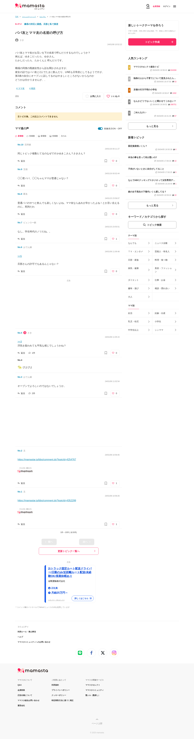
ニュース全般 (161, 243)
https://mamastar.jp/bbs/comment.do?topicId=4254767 (47, 459)
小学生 (158, 321)
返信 (23, 161)
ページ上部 (97, 723)
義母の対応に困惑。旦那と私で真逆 (41, 24)
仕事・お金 (160, 280)
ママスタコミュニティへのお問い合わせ (34, 642)
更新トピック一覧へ (69, 551)
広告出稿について (25, 695)
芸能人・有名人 (162, 251)
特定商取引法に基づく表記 (62, 700)
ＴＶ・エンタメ (135, 251)
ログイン (166, 6)
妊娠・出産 (160, 313)
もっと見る (152, 126)
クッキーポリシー (59, 695)
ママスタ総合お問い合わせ (28, 700)
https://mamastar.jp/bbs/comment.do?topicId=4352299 (47, 500)
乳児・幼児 (133, 321)
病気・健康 (133, 268)
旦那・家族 (133, 260)
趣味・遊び (133, 288)
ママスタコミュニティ (94, 690)
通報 (17, 96)
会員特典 (21, 690)
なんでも (132, 243)
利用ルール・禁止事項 (27, 632)
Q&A (20, 685)
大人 (130, 297)
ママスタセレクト (92, 685)
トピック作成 (152, 42)
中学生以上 (133, 330)
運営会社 (21, 705)
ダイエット (133, 280)
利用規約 (55, 685)
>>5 (20, 256)
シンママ (159, 330)
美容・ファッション (163, 270)
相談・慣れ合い (162, 288)
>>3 (20, 341)
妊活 (130, 313)
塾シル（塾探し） (92, 695)
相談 (33, 88)
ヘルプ (20, 637)
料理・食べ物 (161, 260)
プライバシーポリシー (61, 690)
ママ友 (21, 88)
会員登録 (156, 6)
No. (20, 144)
